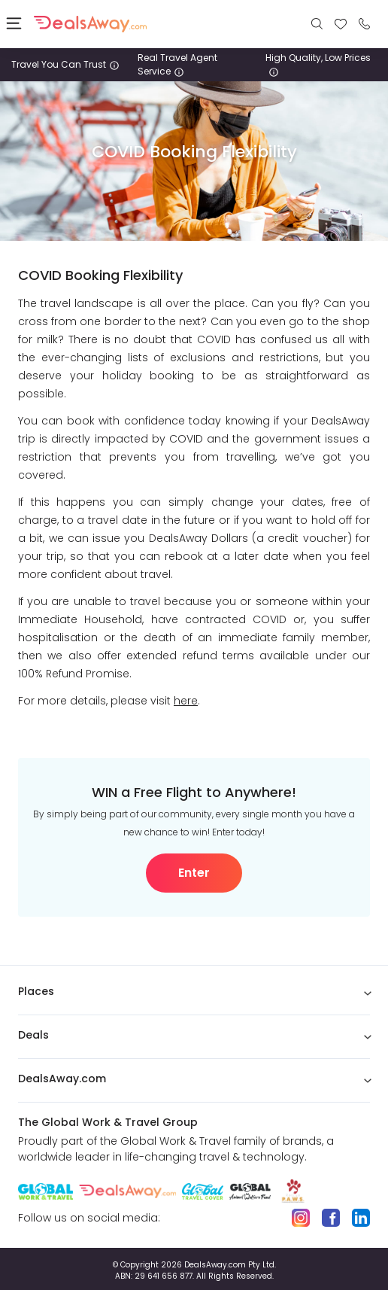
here (186, 700)
